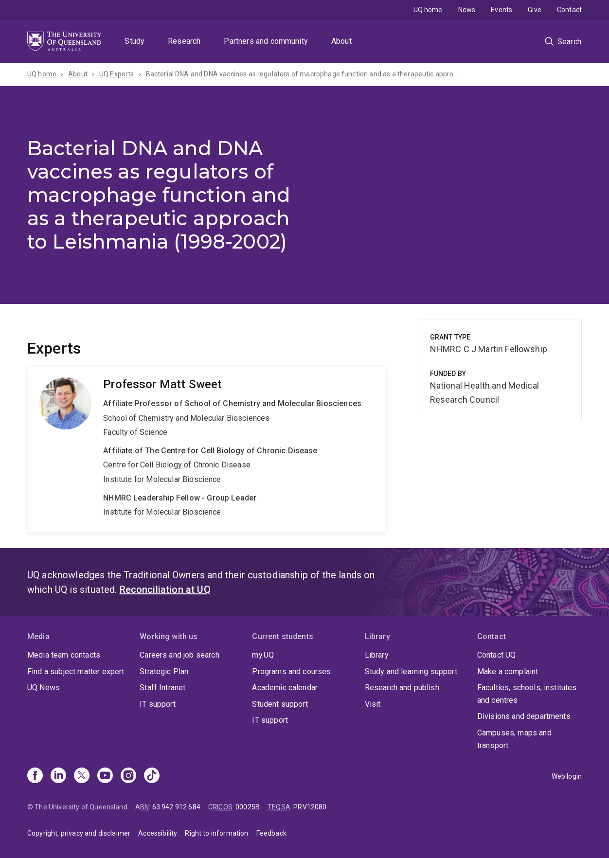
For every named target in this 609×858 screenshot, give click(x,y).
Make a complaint (507, 671)
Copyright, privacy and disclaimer (78, 833)
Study (134, 41)
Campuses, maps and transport (514, 739)
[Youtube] (105, 776)
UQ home (428, 10)
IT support (158, 704)
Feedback (271, 833)
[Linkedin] (58, 776)
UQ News (43, 687)
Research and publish (402, 687)
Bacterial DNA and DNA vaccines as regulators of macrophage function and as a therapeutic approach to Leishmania (304, 74)
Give (534, 10)
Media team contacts (63, 655)
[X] (82, 776)
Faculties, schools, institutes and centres (527, 694)
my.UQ (263, 655)
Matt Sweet (207, 449)
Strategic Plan (164, 671)
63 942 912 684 (176, 807)
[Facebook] (35, 776)
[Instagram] (128, 776)
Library (377, 655)
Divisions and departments (524, 716)
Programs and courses (291, 671)
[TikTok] (152, 776)
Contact (569, 10)
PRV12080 (309, 807)
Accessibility (157, 833)
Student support (279, 704)
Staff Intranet (162, 687)
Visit (373, 704)
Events (501, 10)
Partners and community (266, 41)
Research (184, 41)
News (467, 10)
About (341, 41)
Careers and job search (179, 655)
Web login (567, 776)
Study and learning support (411, 671)
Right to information (216, 833)
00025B (247, 807)
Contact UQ (496, 655)
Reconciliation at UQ (165, 589)
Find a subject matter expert (75, 671)
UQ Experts (116, 74)
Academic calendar (285, 687)
